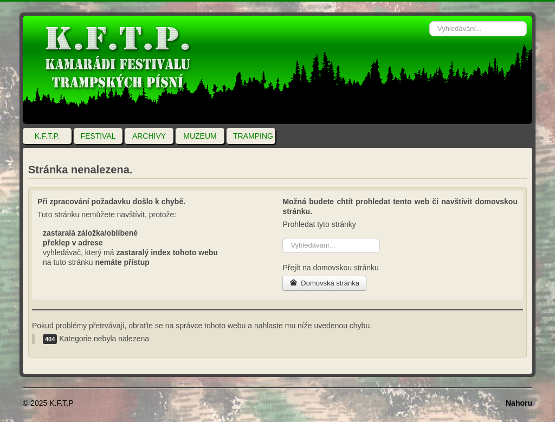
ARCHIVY (149, 136)
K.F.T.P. (47, 136)
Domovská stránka (324, 283)
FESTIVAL (97, 136)
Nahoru (519, 403)
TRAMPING (253, 136)
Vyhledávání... (282, 232)
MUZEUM (199, 136)
